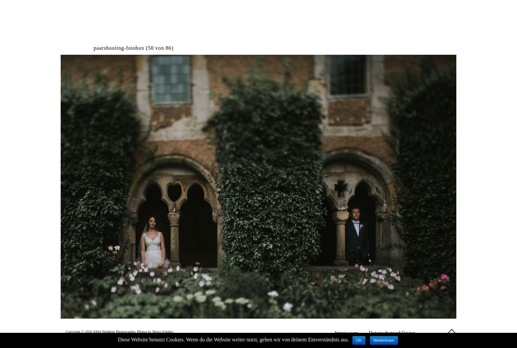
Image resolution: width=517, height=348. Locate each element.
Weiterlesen (384, 340)
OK (359, 340)
